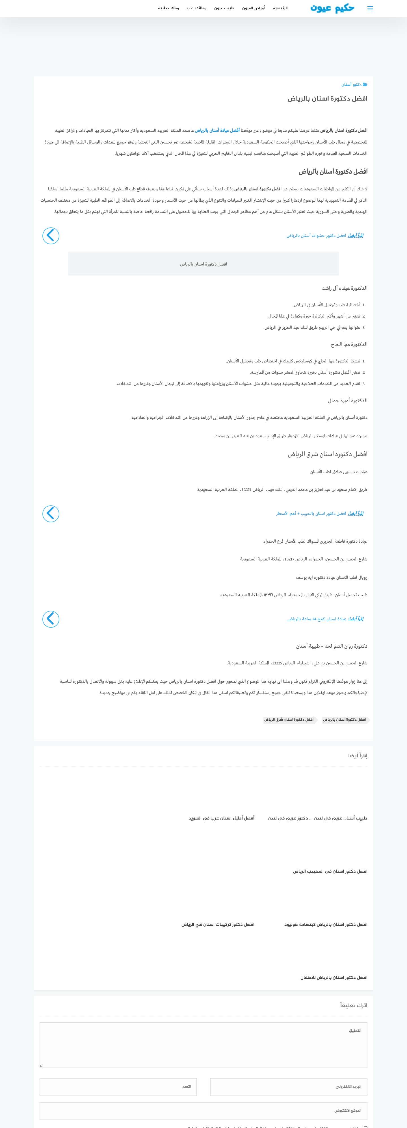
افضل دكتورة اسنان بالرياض (344, 720)
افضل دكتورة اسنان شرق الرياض (288, 720)
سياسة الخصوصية (222, 1093)
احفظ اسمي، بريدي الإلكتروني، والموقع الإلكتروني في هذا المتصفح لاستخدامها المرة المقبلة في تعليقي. (273, 1022)
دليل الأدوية (163, 1093)
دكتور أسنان (354, 85)
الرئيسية (280, 8)
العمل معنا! (190, 1093)
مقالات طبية (168, 8)
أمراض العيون (253, 8)
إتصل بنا (252, 1093)
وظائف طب (196, 8)
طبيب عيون (224, 8)
